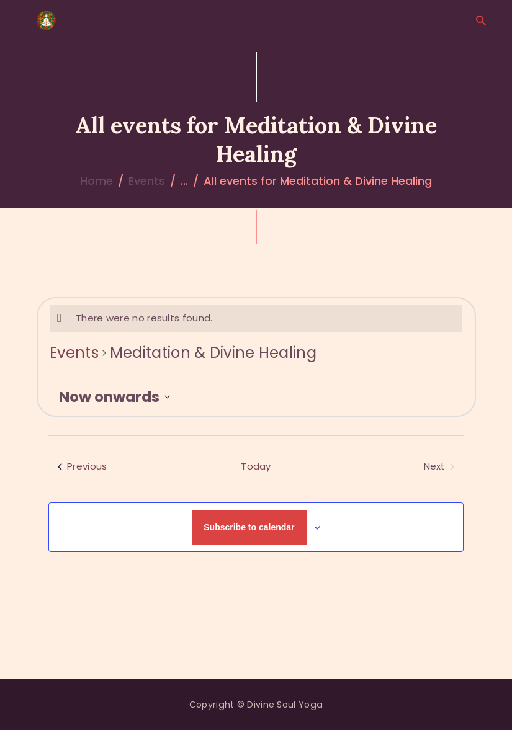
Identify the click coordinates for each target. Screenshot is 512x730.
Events (146, 181)
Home (96, 180)
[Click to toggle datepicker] (114, 397)
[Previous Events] (82, 467)
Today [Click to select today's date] (256, 466)
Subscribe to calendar (249, 527)
